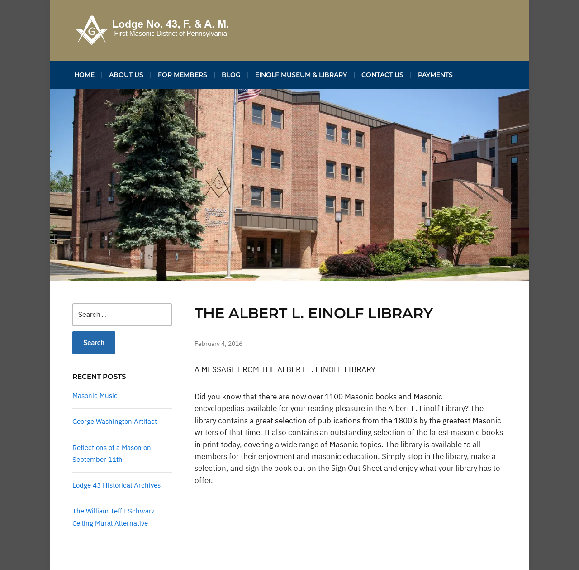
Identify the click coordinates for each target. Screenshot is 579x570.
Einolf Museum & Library (301, 75)
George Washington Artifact (114, 421)
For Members (182, 75)
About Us (126, 75)
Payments (435, 75)
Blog (231, 75)
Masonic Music (95, 395)
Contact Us (382, 75)
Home (84, 75)
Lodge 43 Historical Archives (116, 485)
